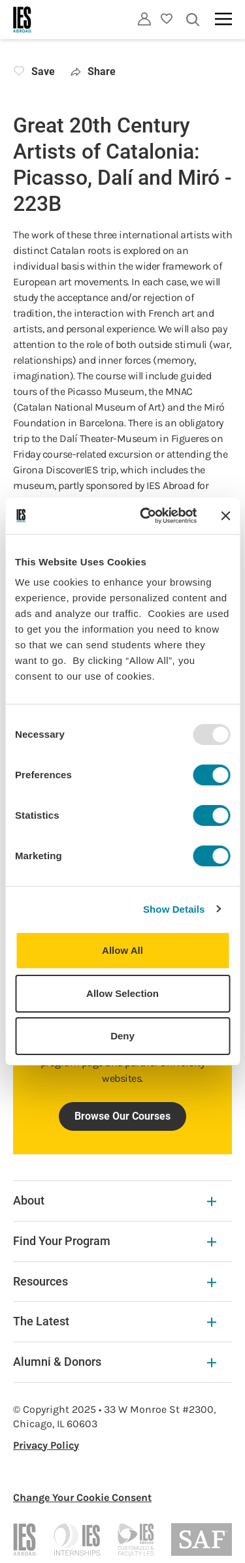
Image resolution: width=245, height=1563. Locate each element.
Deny (122, 1035)
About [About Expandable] (114, 1200)
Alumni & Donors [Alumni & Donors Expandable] (114, 1361)
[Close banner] (225, 515)
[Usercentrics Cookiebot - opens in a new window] (146, 515)
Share (93, 71)
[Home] (23, 20)
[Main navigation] (223, 18)
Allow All (122, 950)
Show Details (174, 909)
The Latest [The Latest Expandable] (114, 1321)
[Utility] (144, 18)
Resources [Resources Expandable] (114, 1281)
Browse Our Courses (122, 1116)
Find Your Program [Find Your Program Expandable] (114, 1241)
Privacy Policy (46, 1445)
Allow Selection (122, 993)
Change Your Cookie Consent (82, 1497)
